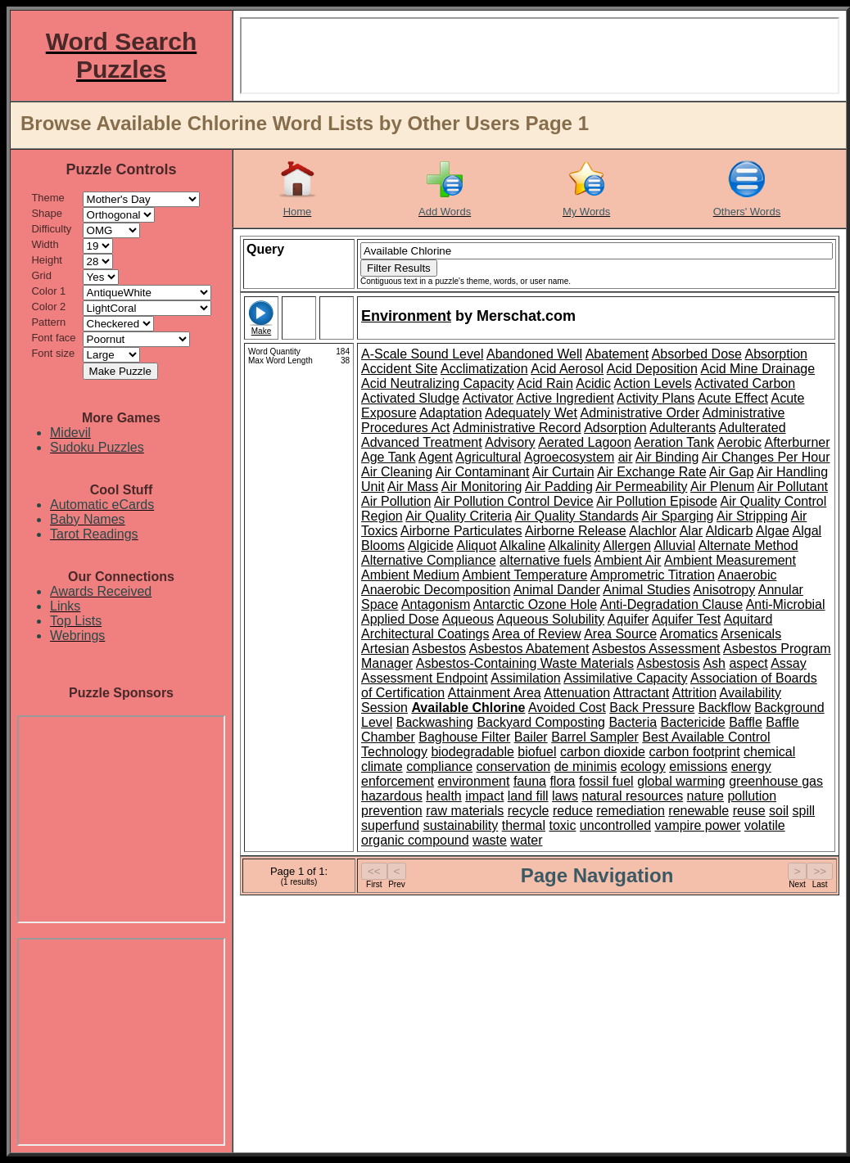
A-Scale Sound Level (422, 354)
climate (382, 766)
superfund (390, 825)
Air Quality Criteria (458, 516)
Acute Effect (733, 398)
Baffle (745, 722)
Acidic (593, 383)
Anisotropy (725, 590)
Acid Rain (544, 383)
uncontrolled (615, 825)
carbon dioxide (602, 752)
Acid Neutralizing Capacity (437, 383)
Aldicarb (729, 531)
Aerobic (739, 442)
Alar (691, 531)
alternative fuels (545, 560)
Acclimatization (484, 369)
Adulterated (752, 428)
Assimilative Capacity (625, 678)
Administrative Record (517, 428)
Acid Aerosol (567, 369)
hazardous (392, 796)
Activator (488, 398)
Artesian (385, 649)
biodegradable (472, 752)
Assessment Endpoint (424, 678)
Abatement (617, 354)
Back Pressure (651, 707)
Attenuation (577, 693)
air (625, 457)
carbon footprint (694, 752)
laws (565, 796)
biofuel (537, 752)
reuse (749, 811)
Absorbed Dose (697, 354)
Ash (714, 663)
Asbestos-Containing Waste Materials (525, 663)
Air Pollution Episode (656, 501)
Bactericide (693, 722)
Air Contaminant (483, 472)
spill (804, 811)
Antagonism (436, 604)
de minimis (585, 766)
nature (705, 796)
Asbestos (439, 649)
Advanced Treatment (421, 442)
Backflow (725, 707)
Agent (435, 457)
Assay (789, 663)
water (526, 840)
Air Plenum (722, 487)
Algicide (431, 545)
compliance (439, 766)
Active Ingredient (564, 398)
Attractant (641, 693)
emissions (698, 766)
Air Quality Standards (577, 516)
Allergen (627, 545)
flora (562, 781)
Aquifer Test (686, 619)
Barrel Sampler (595, 737)
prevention (392, 811)
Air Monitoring (481, 487)
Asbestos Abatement (529, 649)
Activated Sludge (410, 398)
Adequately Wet (531, 413)
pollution (751, 796)
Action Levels (653, 383)
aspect (748, 663)
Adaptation (450, 413)
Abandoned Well (534, 354)
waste (489, 840)
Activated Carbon (744, 383)
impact (484, 796)
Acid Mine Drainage (757, 369)
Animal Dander (556, 590)
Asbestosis (667, 663)
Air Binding (667, 457)
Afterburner (797, 442)
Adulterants (682, 428)
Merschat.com (526, 316)
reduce (573, 811)
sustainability (461, 825)
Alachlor (652, 531)
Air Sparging (677, 516)
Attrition (694, 693)
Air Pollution (396, 501)
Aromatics (689, 634)
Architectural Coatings (425, 634)
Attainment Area (494, 693)
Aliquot (477, 545)
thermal (523, 825)
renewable (698, 811)
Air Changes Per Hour (766, 457)
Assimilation (525, 678)
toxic (562, 825)
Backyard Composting (541, 722)
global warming (681, 781)
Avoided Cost (567, 707)
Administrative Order (639, 413)
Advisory (510, 442)
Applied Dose (400, 619)
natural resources (633, 796)
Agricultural (488, 457)
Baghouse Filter (464, 737)
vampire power (697, 825)
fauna (529, 781)
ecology (643, 766)
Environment (406, 316)
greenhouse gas (776, 781)
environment (473, 781)
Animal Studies (646, 590)
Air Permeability (641, 487)
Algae (772, 531)
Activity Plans (655, 398)
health (444, 796)
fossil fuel (606, 781)
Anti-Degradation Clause (671, 604)
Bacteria (632, 722)
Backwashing (434, 722)
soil (779, 811)
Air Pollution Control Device (514, 501)
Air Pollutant (792, 487)
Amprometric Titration (652, 575)
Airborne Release (575, 531)
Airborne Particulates (461, 531)
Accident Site (399, 369)
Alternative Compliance (428, 560)
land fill (528, 796)
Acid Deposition (652, 369)
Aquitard (748, 619)
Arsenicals (751, 634)
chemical (769, 752)
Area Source (620, 634)
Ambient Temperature (525, 575)
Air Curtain (563, 472)
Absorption (776, 354)
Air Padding (559, 487)
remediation (630, 811)
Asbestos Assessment (656, 649)
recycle (528, 811)
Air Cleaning (396, 472)
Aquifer (628, 619)
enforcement (397, 781)
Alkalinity (574, 545)
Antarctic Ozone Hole (535, 604)
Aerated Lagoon (584, 442)
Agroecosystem (569, 457)
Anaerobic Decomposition (435, 590)
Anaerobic (746, 575)
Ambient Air (628, 560)
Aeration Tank (675, 442)
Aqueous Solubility (550, 619)
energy (751, 766)
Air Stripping (752, 516)
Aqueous (468, 619)
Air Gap (731, 472)
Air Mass (412, 487)
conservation (514, 766)
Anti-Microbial (785, 604)
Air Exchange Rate (651, 472)
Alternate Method (748, 545)
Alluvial (675, 545)
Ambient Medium (410, 575)
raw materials (465, 811)
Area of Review (536, 634)
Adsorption (615, 428)
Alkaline (522, 545)
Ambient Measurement (730, 560)
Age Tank (388, 457)
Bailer (531, 737)
